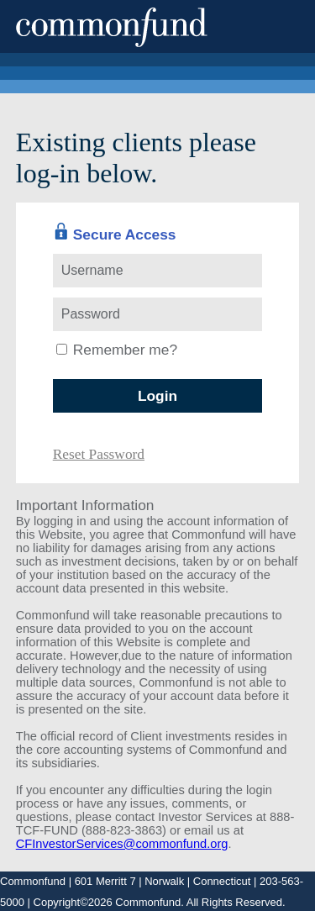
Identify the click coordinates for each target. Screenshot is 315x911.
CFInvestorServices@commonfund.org (122, 843)
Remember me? (125, 349)
